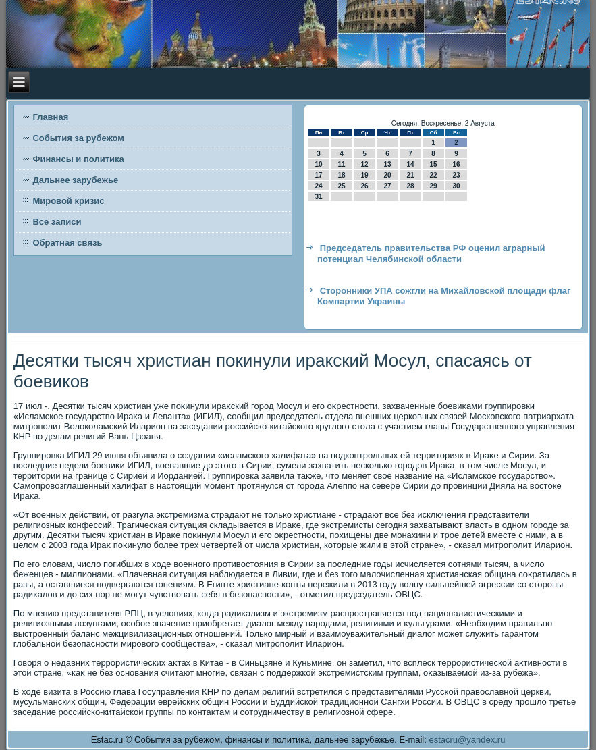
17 (318, 175)
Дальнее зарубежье (75, 180)
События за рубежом (78, 138)
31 (318, 196)
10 (318, 164)
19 (364, 175)
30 (456, 186)
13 (387, 164)
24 (318, 186)
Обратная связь (67, 243)
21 (410, 175)
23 (456, 175)
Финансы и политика (78, 159)
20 (387, 175)
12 (364, 164)
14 (410, 164)
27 (387, 186)
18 (341, 175)
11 (341, 164)
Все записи (56, 222)
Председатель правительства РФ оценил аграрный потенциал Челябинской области (431, 253)
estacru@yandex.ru (467, 739)
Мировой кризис (68, 201)
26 (364, 186)
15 (433, 164)
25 (341, 186)
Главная (50, 117)
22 (433, 175)
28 (410, 186)
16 (456, 164)
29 (433, 186)
